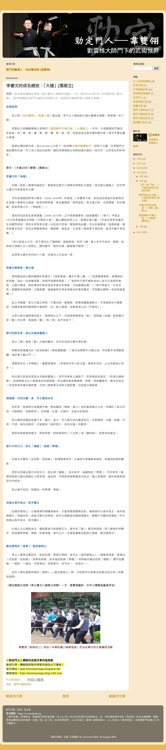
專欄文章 (138, 106)
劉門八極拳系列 (141, 110)
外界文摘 (138, 85)
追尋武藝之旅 (140, 101)
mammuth (87, 737)
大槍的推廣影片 (81, 146)
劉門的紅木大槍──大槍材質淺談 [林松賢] (149, 198)
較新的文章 (14, 696)
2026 (140, 159)
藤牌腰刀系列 (140, 122)
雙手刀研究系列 (141, 118)
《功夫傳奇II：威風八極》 (36, 115)
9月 (142, 176)
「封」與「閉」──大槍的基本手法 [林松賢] (149, 188)
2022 (140, 163)
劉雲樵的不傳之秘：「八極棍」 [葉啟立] (148, 218)
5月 (142, 181)
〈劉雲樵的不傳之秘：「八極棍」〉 (69, 128)
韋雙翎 (155, 135)
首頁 (65, 696)
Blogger (107, 737)
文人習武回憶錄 (141, 81)
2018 (140, 172)
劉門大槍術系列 (22, 684)
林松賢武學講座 (141, 93)
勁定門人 (138, 97)
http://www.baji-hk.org (29, 713)
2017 (140, 232)
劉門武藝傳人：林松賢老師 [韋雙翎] (28, 69)
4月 (142, 226)
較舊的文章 (117, 696)
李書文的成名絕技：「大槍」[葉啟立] (148, 208)
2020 (140, 168)
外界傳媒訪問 (140, 89)
